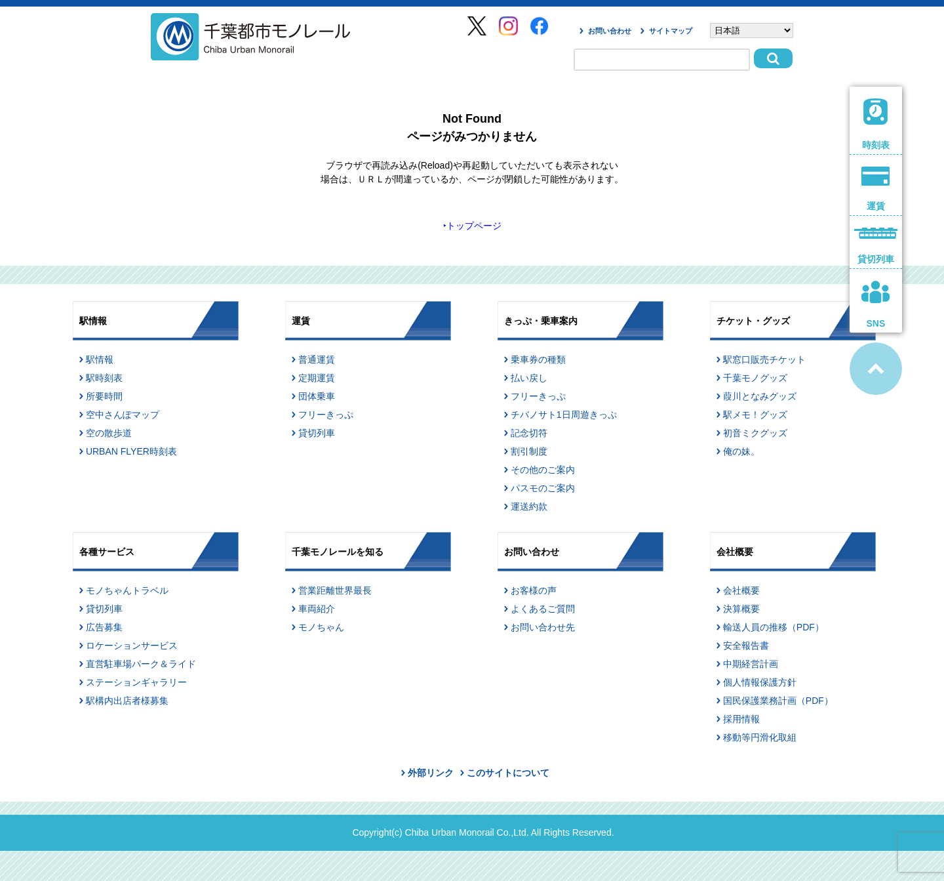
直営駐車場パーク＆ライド (141, 664)
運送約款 (529, 506)
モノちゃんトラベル (127, 590)
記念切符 (529, 433)
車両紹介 (316, 609)
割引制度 (529, 451)
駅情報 (99, 359)
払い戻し (529, 378)
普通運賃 (316, 359)
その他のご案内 (543, 469)
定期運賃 (316, 378)
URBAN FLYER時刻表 (131, 451)
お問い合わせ (609, 31)
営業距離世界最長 (335, 590)
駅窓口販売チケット (764, 359)
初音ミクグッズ (755, 433)
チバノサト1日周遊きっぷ (564, 414)
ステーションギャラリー (136, 682)
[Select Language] (751, 30)
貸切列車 (316, 433)
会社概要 (741, 590)
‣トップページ (472, 225)
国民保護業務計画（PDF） (778, 700)
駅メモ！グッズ (755, 414)
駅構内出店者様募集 (127, 700)
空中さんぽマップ (122, 414)
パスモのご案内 (543, 488)
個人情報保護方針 (759, 682)
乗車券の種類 (538, 359)
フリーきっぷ (325, 414)
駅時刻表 (104, 378)
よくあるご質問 (543, 609)
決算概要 (741, 609)
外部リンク (431, 773)
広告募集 (104, 627)
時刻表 (876, 124)
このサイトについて (508, 773)
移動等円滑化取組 (759, 737)
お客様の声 (534, 590)
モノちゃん (321, 627)
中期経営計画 (750, 664)
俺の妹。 (741, 451)
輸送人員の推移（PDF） (773, 627)
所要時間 (104, 396)
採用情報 (741, 719)
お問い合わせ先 (543, 627)
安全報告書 (746, 645)
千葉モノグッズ (755, 378)
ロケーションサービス (132, 645)
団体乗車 (316, 396)
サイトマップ (670, 31)
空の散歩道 (109, 433)
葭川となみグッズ (759, 396)
